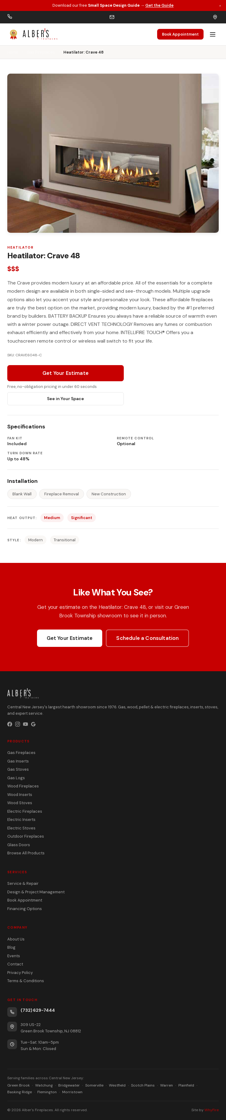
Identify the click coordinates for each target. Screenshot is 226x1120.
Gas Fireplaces (41, 52)
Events (13, 955)
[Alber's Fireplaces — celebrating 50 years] (32, 34)
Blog (11, 947)
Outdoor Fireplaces (25, 836)
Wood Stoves (19, 802)
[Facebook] (9, 724)
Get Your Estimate (65, 373)
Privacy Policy (20, 972)
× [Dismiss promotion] (220, 5)
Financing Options (24, 908)
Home (12, 52)
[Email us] (112, 17)
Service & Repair (23, 883)
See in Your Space (65, 398)
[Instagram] (17, 724)
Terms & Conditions (25, 980)
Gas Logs (16, 777)
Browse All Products (26, 853)
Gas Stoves (18, 769)
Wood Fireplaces (23, 786)
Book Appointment (180, 34)
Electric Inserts (21, 819)
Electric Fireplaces (24, 811)
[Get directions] (215, 17)
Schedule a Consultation (147, 638)
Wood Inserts (19, 794)
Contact (15, 964)
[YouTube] (25, 724)
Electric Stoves (21, 828)
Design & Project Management (36, 892)
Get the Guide (159, 5)
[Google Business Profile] (33, 724)
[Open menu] (213, 34)
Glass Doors (18, 844)
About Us (16, 939)
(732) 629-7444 (38, 1010)
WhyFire (211, 1110)
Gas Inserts (18, 761)
